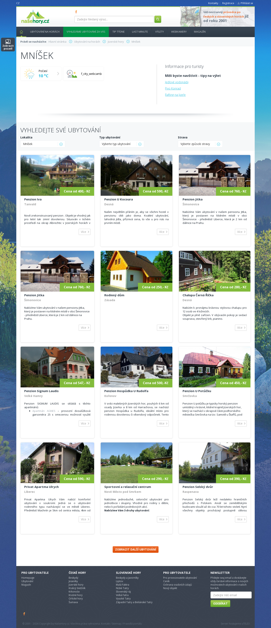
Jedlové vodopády (176, 82)
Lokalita (26, 137)
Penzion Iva (33, 199)
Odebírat (220, 603)
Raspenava (191, 492)
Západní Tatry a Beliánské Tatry (134, 602)
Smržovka (190, 396)
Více (83, 232)
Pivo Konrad (173, 88)
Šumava (73, 602)
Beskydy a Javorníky (127, 577)
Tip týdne (118, 31)
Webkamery (179, 31)
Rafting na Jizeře (175, 95)
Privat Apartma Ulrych (41, 487)
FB (77, 11)
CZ (18, 3)
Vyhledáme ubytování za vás (86, 31)
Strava (182, 137)
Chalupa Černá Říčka (198, 295)
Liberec (29, 492)
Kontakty (213, 3)
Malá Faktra (122, 584)
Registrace (228, 3)
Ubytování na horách (44, 31)
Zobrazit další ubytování (135, 549)
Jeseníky (73, 581)
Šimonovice (191, 204)
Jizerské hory (76, 584)
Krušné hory (76, 595)
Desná (108, 204)
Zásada (109, 300)
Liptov (119, 581)
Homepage (27, 577)
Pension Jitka (193, 199)
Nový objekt (170, 588)
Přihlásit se (247, 3)
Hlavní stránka (20, 31)
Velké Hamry (33, 396)
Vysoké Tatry (123, 598)
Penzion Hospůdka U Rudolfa (126, 391)
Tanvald (30, 204)
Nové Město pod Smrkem (122, 492)
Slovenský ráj (123, 591)
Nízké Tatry (122, 588)
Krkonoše (74, 591)
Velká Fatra (122, 595)
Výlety (159, 31)
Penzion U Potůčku (197, 391)
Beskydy (73, 577)
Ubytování (27, 581)
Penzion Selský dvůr (198, 487)
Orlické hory (76, 598)
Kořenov (110, 396)
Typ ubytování (109, 137)
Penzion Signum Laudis (41, 391)
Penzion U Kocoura (118, 199)
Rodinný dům (114, 295)
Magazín (200, 31)
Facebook (24, 613)
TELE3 (246, 623)
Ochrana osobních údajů (177, 584)
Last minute (140, 31)
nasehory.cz (28, 9)
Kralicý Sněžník (77, 588)
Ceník (166, 581)
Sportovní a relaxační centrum (127, 487)
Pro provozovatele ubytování (180, 577)
